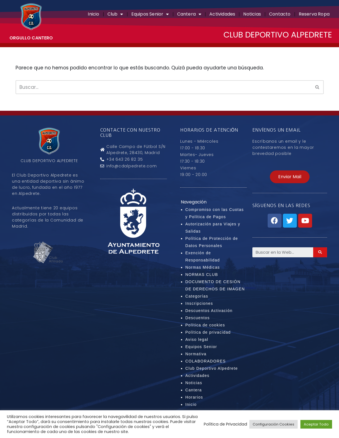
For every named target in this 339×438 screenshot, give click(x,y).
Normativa (195, 354)
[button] (290, 176)
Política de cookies (205, 325)
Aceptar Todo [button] (316, 424)
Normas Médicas (202, 267)
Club (115, 14)
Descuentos (197, 318)
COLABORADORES (205, 361)
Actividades (222, 14)
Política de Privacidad (225, 424)
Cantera (189, 14)
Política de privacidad (208, 332)
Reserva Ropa (314, 14)
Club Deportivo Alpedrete (211, 368)
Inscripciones (199, 303)
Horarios (194, 397)
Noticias (252, 14)
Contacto (280, 14)
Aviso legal (196, 340)
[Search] (320, 252)
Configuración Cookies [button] (273, 424)
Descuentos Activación (208, 311)
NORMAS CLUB (201, 275)
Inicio (93, 14)
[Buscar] (163, 87)
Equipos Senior (150, 14)
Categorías (196, 296)
